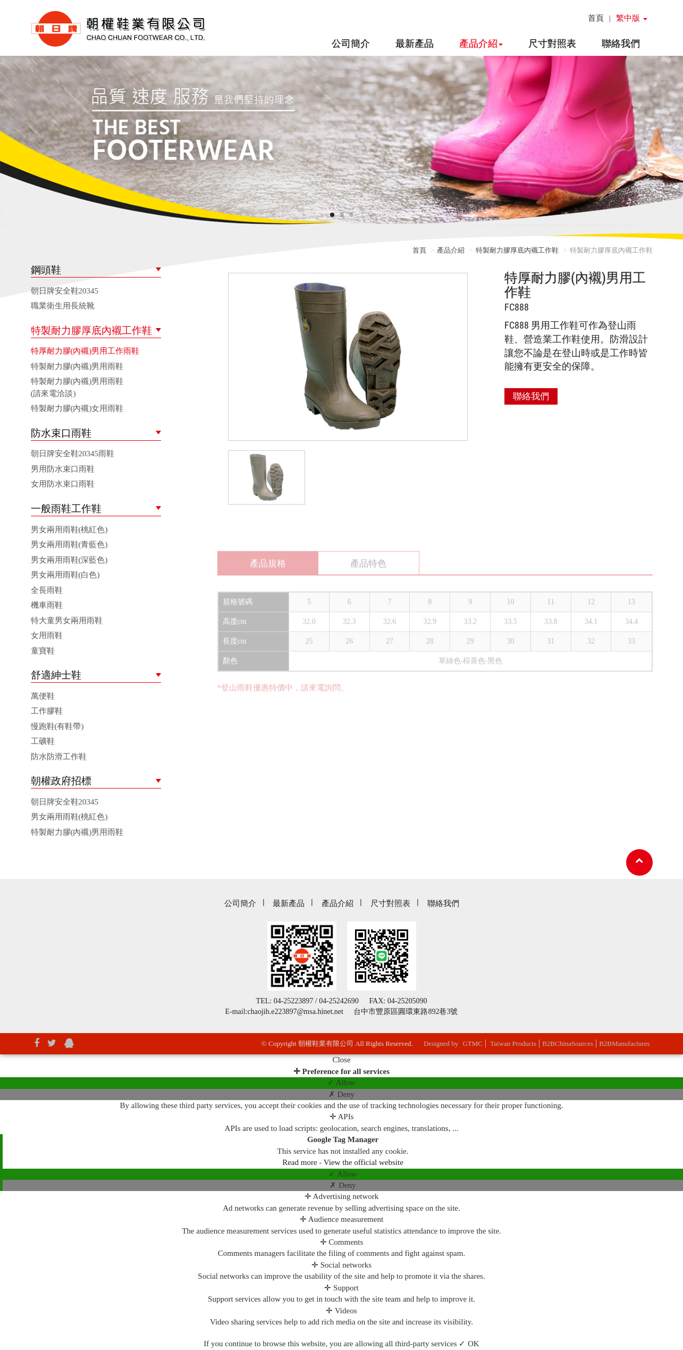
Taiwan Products (513, 1043)
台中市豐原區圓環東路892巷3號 (405, 1012)
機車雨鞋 (47, 605)
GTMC (472, 1043)
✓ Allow (341, 1082)
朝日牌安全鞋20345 (65, 291)
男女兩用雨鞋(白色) (65, 575)
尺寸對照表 (552, 43)
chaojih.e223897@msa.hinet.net (295, 1012)
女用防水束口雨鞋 (63, 484)
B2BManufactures (624, 1043)
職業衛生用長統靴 (63, 305)
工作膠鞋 (47, 711)
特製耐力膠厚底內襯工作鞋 (91, 330)
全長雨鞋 (47, 590)
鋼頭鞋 (46, 270)
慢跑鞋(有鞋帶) (57, 726)
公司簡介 (351, 43)
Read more (300, 1162)
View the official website (363, 1162)
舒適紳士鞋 (56, 675)
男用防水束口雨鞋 (63, 469)
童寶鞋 (43, 651)
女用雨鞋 (47, 635)
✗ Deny (341, 1094)
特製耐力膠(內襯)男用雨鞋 (77, 366)
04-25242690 (339, 1001)
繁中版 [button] (631, 18)
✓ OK (469, 1343)
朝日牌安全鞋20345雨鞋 (73, 453)
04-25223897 (294, 1001)
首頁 (596, 18)
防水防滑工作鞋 (59, 756)
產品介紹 (481, 43)
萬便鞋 (43, 696)
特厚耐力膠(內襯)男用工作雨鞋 (85, 351)
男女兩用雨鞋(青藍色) (69, 544)
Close (341, 1059)
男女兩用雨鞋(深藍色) (69, 560)
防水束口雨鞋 (61, 433)
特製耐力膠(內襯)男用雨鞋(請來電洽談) (77, 387)
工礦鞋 (43, 741)
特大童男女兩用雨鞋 (67, 620)
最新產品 (414, 43)
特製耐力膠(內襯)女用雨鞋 (77, 408)
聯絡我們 (621, 43)
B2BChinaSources (567, 1043)
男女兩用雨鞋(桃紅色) (69, 529)
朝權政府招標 (61, 781)
